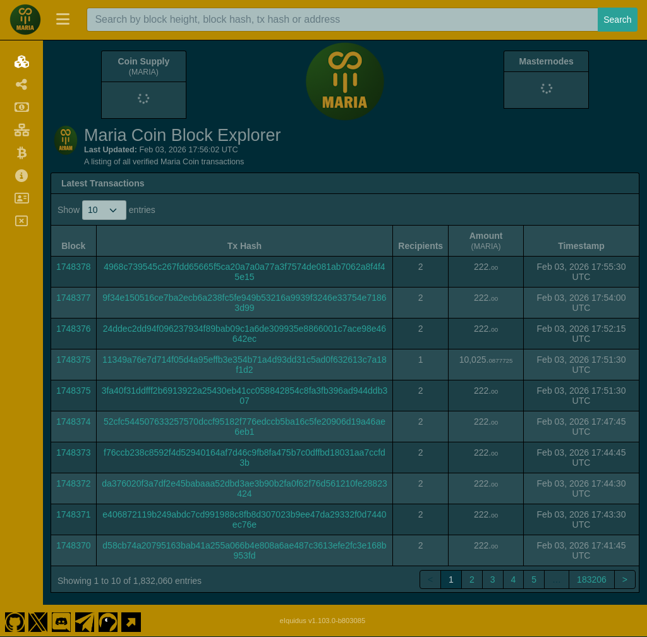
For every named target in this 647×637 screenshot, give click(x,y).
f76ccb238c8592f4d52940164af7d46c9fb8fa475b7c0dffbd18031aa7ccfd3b (244, 457)
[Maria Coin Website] (131, 621)
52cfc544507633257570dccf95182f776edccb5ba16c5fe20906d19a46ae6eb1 (244, 426)
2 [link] (472, 579)
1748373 (73, 452)
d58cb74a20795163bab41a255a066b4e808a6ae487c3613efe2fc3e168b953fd (244, 550)
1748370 (73, 545)
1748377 (73, 298)
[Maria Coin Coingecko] (108, 621)
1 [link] (451, 579)
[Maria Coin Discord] (61, 621)
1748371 (73, 514)
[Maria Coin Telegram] (84, 621)
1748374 (73, 421)
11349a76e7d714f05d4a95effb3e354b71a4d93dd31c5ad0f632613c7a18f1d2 (244, 365)
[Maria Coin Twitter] (38, 621)
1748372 (73, 483)
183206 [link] (592, 579)
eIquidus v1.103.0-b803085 (323, 620)
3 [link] (492, 579)
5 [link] (533, 579)
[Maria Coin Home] (25, 19)
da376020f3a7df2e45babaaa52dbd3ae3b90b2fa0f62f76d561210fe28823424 (244, 488)
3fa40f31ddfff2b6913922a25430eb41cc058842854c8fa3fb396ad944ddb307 (245, 395)
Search (617, 20)
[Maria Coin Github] (14, 621)
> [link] (624, 579)
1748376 (73, 329)
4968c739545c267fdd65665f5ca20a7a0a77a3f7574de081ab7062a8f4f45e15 (244, 272)
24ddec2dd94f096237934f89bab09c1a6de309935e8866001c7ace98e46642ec (244, 334)
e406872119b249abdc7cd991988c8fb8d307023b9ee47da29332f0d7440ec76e (244, 519)
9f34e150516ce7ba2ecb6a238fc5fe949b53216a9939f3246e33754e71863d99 (244, 303)
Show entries (106, 210)
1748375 (73, 360)
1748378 (73, 267)
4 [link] (513, 579)
